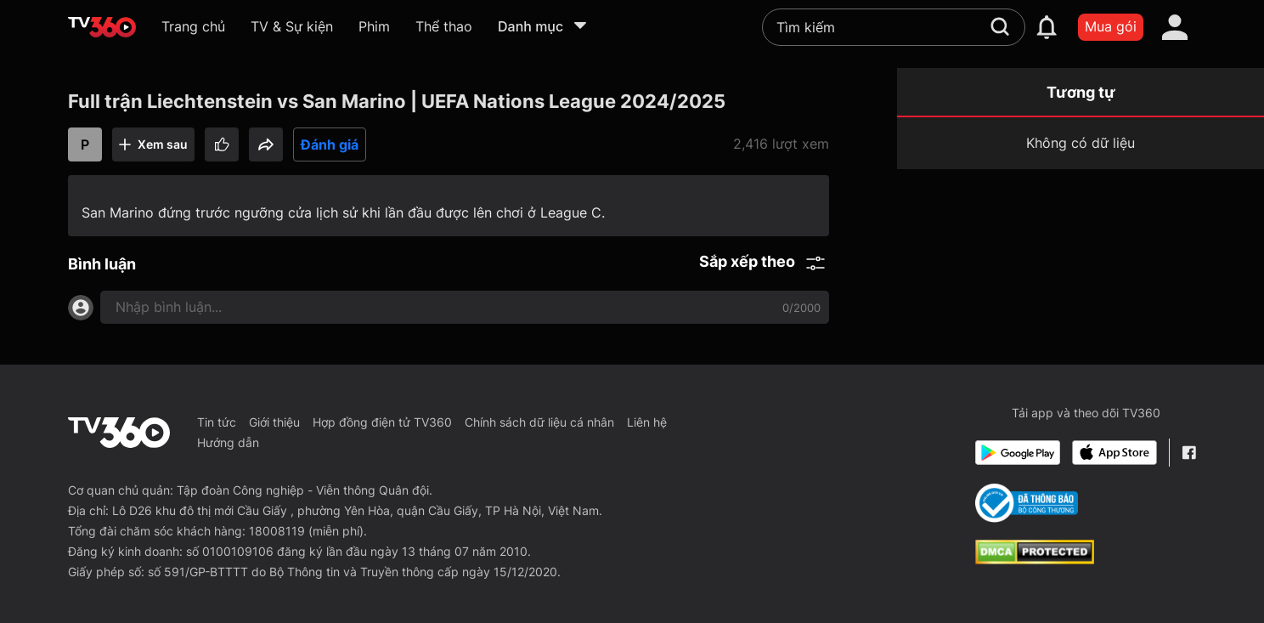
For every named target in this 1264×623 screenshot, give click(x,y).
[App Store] (1114, 453)
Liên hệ (647, 422)
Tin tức (216, 422)
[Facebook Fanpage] (1189, 452)
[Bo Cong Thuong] (1026, 503)
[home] (102, 27)
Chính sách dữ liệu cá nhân (539, 422)
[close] (1218, 50)
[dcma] (1034, 559)
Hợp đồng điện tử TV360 (382, 422)
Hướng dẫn (228, 442)
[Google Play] (1017, 453)
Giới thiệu (274, 422)
